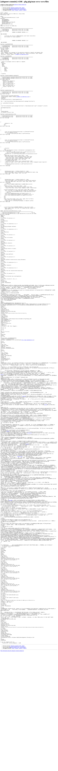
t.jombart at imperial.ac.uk (21, 62)
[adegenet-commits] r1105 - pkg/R (17, 7)
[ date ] (13, 9)
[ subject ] (21, 9)
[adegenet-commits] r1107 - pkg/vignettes (17, 8)
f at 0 (7, 512)
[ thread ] (16, 9)
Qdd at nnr (19, 542)
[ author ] (25, 9)
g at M (45, 481)
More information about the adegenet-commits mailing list (12, 769)
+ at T (1, 446)
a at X (27, 527)
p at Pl (24, 471)
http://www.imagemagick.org (27, 405)
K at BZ (10, 593)
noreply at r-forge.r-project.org (20, 4)
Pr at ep (29, 514)
